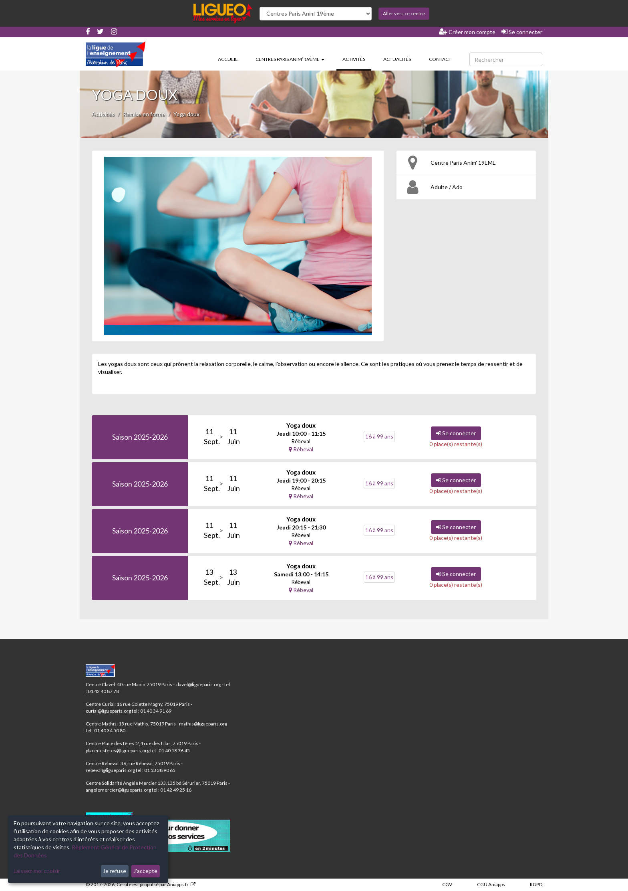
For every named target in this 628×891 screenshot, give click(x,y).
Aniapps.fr (178, 884)
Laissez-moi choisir (37, 870)
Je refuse (114, 870)
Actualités (397, 59)
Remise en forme (144, 114)
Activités (356, 58)
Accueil (228, 59)
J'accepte (145, 870)
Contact (440, 59)
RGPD (536, 884)
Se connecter (521, 31)
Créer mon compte (467, 31)
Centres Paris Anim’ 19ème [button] (290, 59)
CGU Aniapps (491, 884)
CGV (447, 884)
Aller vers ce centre (404, 13)
